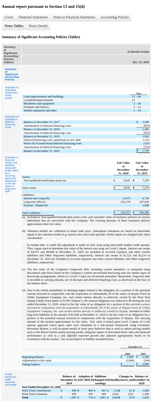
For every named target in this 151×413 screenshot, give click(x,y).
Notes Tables (14, 26)
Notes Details (38, 26)
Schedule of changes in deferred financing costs (11, 121)
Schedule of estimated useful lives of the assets (11, 92)
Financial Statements (33, 17)
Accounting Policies (115, 17)
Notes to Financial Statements (74, 17)
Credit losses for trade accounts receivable (10, 379)
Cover (9, 17)
